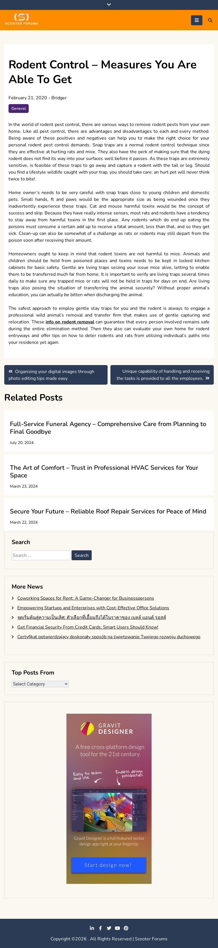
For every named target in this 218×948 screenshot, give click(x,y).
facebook (100, 928)
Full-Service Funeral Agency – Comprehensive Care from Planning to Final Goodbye (108, 428)
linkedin (92, 928)
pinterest (126, 928)
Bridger (59, 98)
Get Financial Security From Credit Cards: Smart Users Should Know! (87, 627)
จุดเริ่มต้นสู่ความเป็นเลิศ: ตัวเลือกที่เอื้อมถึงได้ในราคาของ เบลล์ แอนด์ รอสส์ (91, 617)
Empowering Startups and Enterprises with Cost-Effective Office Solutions (93, 608)
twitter (109, 928)
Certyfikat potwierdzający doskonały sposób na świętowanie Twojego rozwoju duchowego (108, 637)
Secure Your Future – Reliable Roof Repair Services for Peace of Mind (108, 511)
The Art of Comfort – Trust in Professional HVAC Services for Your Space (104, 471)
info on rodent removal (70, 322)
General (18, 108)
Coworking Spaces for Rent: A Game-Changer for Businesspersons (85, 598)
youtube (117, 928)
